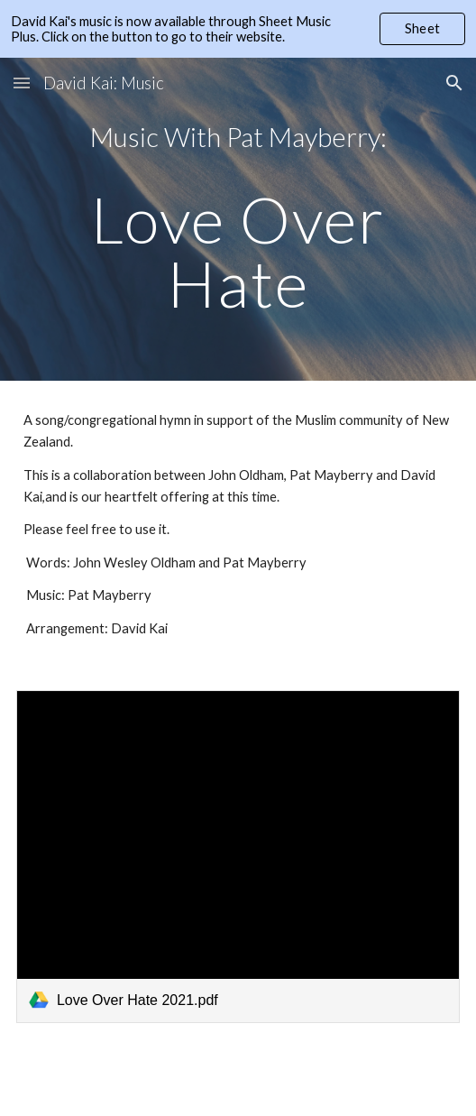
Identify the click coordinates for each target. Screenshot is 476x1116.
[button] (21, 82)
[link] (238, 856)
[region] (238, 29)
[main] (238, 219)
